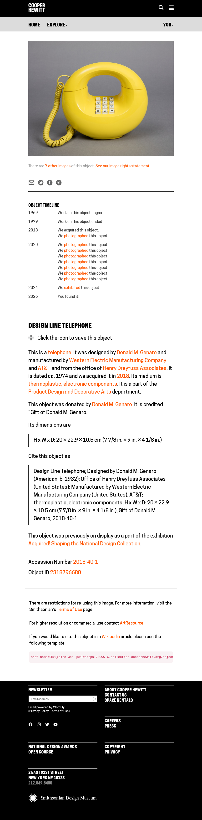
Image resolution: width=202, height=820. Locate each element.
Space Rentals (119, 700)
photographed (76, 236)
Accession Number (50, 562)
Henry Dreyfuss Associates (135, 368)
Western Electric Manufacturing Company (117, 361)
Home (34, 25)
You (168, 25)
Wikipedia (111, 637)
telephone (59, 353)
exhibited (72, 288)
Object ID (38, 573)
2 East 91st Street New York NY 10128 (46, 775)
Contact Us (116, 695)
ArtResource (131, 623)
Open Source (40, 752)
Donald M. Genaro (137, 353)
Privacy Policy (39, 711)
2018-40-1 (85, 562)
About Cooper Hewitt (125, 690)
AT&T (44, 368)
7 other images (58, 166)
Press (110, 726)
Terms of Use (69, 610)
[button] (171, 8)
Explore (57, 25)
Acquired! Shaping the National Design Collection (84, 544)
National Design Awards (52, 747)
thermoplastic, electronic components (72, 384)
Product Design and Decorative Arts (69, 392)
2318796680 (65, 573)
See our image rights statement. (123, 166)
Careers (113, 721)
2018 (123, 376)
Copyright (115, 747)
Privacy (112, 752)
